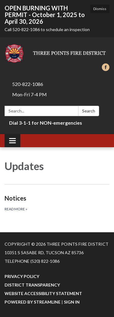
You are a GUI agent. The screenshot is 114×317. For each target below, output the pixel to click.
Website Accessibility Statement (43, 293)
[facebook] (105, 69)
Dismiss (99, 8)
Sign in (72, 302)
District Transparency (32, 284)
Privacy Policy (22, 276)
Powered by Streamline (32, 302)
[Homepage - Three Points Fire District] (57, 53)
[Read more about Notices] (57, 202)
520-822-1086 (27, 84)
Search (88, 110)
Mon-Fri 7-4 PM (29, 94)
